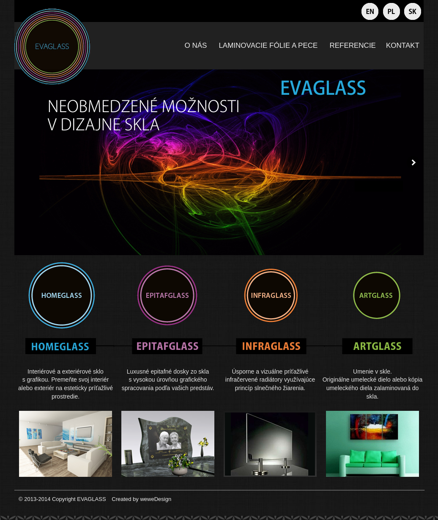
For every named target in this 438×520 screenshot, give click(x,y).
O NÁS (196, 45)
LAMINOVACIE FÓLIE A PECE (268, 45)
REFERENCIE (352, 45)
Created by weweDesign (141, 499)
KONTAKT (402, 45)
